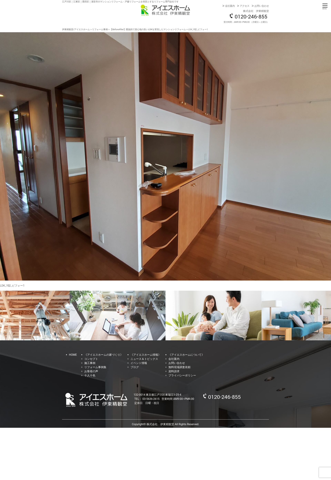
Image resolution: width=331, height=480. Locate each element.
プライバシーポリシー (182, 375)
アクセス (244, 5)
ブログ (135, 367)
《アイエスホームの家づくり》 (103, 354)
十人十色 (89, 375)
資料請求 (173, 371)
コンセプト (91, 359)
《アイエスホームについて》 (186, 354)
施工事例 (89, 363)
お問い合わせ (261, 5)
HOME (73, 354)
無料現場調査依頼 (179, 367)
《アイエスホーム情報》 (146, 354)
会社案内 (230, 5)
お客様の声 (91, 371)
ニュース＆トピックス (144, 359)
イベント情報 (139, 363)
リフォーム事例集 (95, 367)
